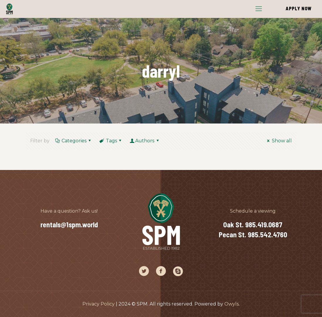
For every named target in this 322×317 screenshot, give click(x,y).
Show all (278, 141)
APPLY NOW (299, 8)
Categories (73, 141)
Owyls (231, 304)
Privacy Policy (98, 304)
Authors (145, 141)
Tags (110, 141)
